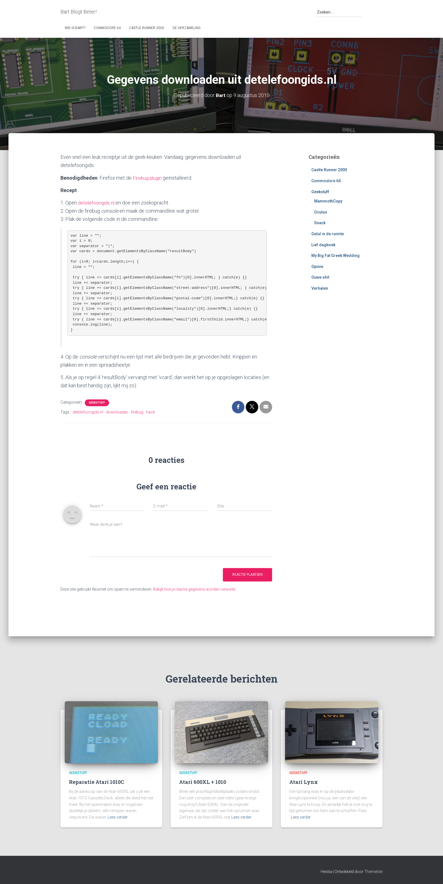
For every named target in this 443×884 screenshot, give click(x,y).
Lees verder (118, 817)
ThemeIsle (373, 871)
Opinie (317, 266)
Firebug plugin (148, 178)
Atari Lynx (303, 782)
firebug (137, 412)
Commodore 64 (107, 28)
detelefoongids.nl (97, 203)
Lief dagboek (323, 245)
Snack (319, 223)
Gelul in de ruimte (327, 234)
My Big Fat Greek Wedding (335, 255)
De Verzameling (187, 28)
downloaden (117, 412)
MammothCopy (328, 201)
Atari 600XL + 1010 (202, 782)
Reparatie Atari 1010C (96, 782)
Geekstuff (97, 402)
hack (150, 412)
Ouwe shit (320, 277)
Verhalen (319, 288)
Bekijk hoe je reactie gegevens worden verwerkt (194, 589)
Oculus (320, 212)
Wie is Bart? (75, 28)
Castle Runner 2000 (146, 28)
